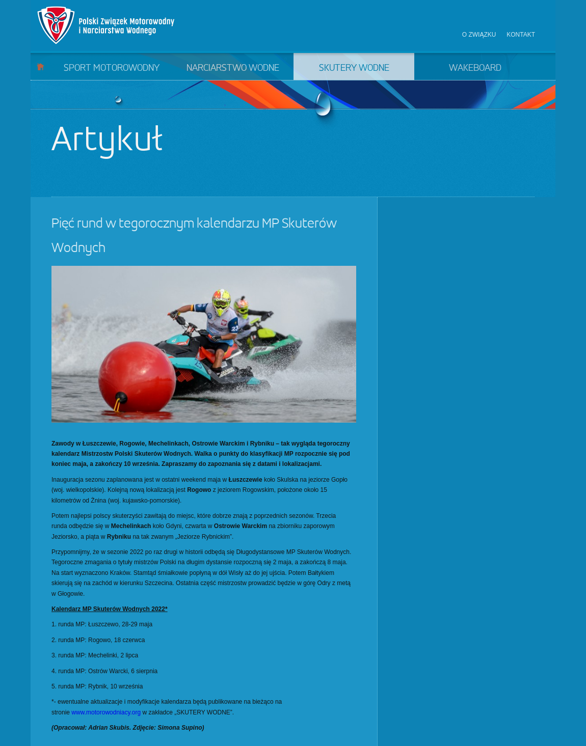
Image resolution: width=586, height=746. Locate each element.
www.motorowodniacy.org (106, 712)
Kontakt (521, 34)
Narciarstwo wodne (233, 68)
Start (40, 66)
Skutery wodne (354, 68)
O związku (479, 34)
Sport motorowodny (111, 68)
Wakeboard (475, 68)
